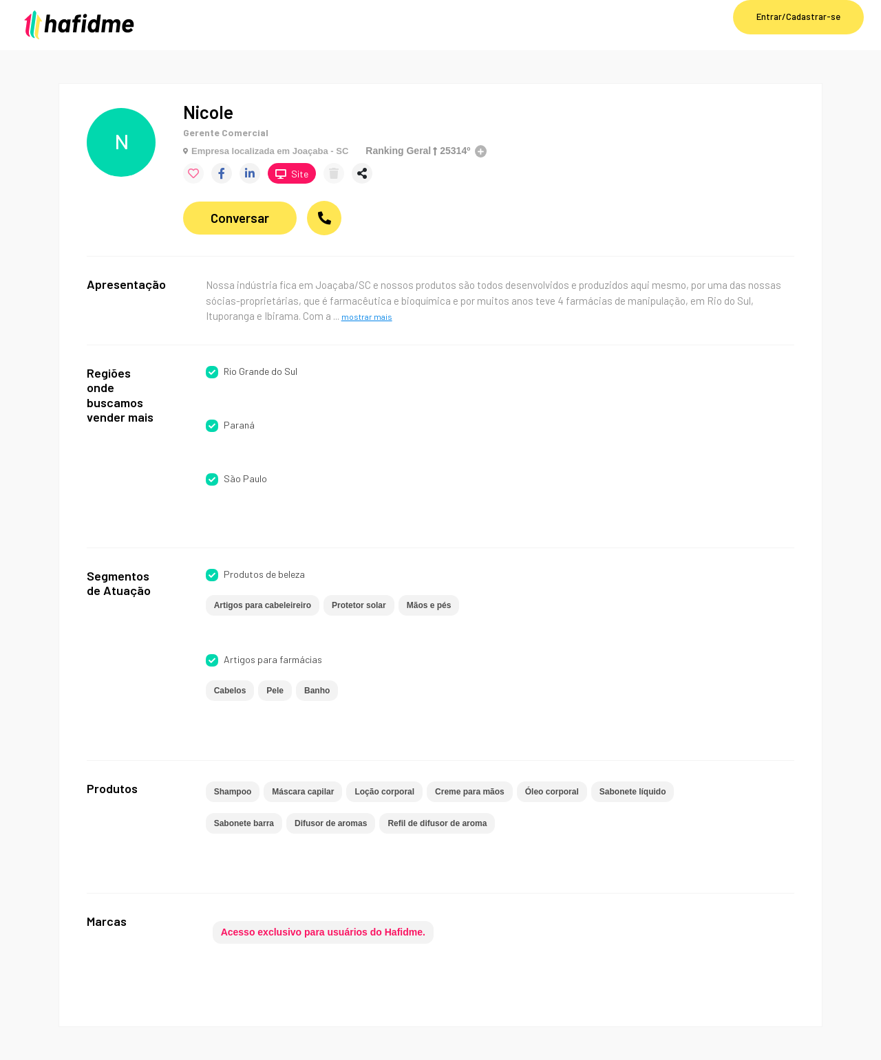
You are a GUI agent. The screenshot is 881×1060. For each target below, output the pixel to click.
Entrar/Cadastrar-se (798, 16)
